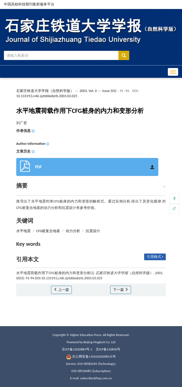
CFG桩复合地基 (48, 231)
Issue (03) (109, 91)
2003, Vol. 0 (89, 91)
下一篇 (120, 290)
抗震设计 (93, 231)
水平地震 (23, 231)
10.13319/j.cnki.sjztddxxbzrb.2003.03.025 (46, 96)
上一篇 (61, 290)
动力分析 (73, 231)
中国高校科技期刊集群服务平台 (29, 4)
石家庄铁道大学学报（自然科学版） (45, 91)
